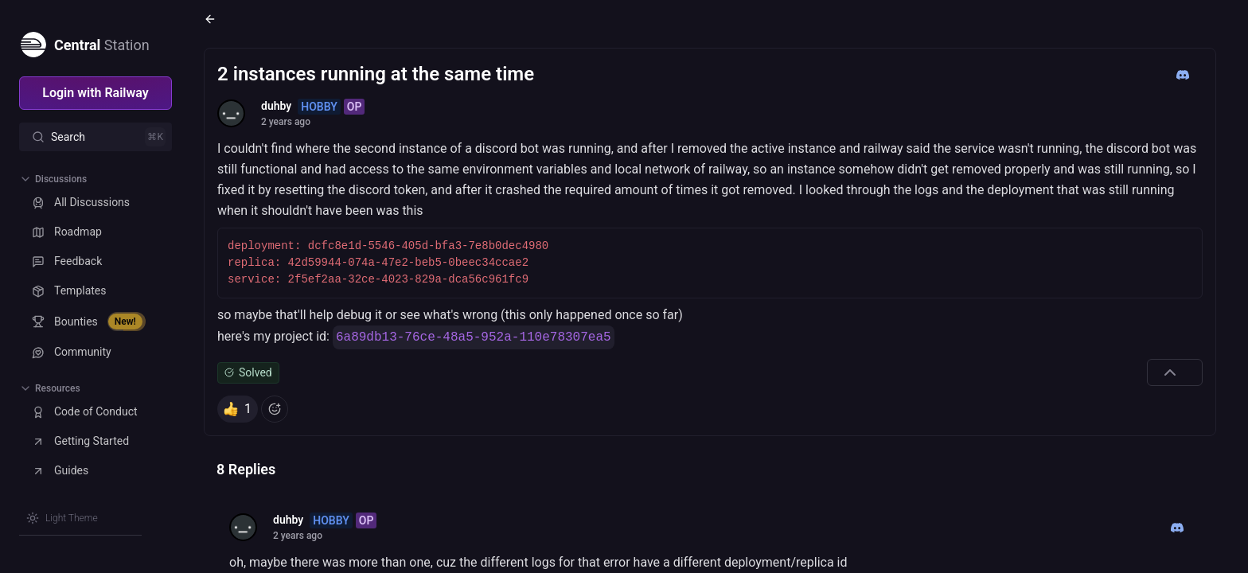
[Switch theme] (62, 518)
